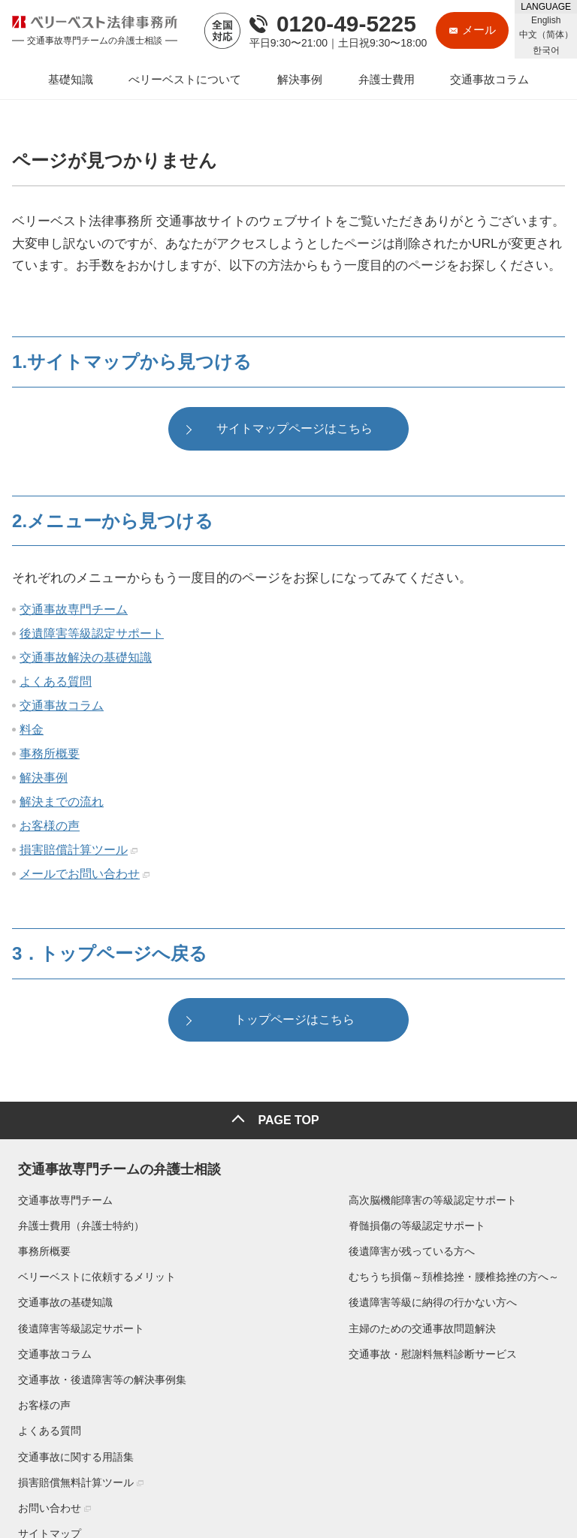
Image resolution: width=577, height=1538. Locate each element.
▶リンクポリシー (156, 1487)
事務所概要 (50, 755)
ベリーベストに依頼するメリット (91, 1274)
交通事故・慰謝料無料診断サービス (262, 1351)
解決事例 (44, 779)
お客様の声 (50, 827)
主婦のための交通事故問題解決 (251, 1325)
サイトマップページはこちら (294, 430)
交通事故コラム (62, 707)
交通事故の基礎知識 (59, 1300)
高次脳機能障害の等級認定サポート (262, 1197)
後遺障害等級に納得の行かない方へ (262, 1300)
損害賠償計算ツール (74, 851)
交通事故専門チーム (74, 611)
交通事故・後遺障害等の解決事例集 (481, 1197)
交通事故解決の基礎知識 (86, 659)
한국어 (546, 50)
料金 (32, 731)
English (545, 20)
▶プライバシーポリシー (61, 1487)
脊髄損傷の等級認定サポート (246, 1223)
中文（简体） (546, 34)
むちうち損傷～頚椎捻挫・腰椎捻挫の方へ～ (283, 1274)
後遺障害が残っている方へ (241, 1249)
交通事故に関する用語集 (454, 1274)
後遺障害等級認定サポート (92, 635)
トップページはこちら (294, 1022)
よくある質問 (56, 683)
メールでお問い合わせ (80, 875)
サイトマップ (428, 1351)
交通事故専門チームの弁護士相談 (113, 1163)
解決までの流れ (62, 803)
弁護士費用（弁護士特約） (75, 1223)
